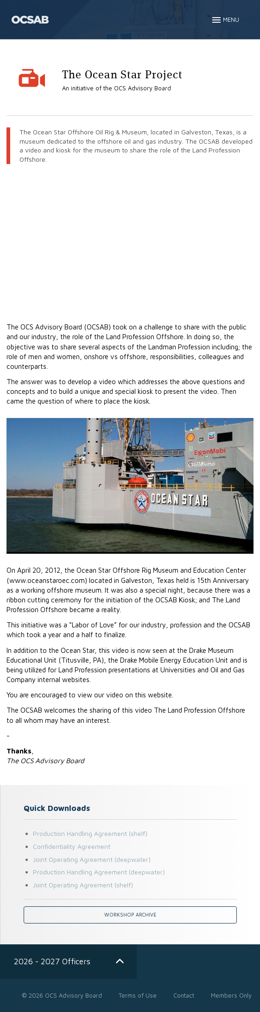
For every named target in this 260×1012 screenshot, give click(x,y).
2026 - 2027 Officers (52, 961)
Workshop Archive (130, 914)
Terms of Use (138, 995)
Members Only (231, 995)
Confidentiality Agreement (71, 846)
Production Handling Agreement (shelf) (90, 833)
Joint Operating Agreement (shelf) (83, 885)
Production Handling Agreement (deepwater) (99, 872)
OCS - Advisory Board (30, 20)
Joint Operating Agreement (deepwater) (92, 859)
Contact (183, 995)
